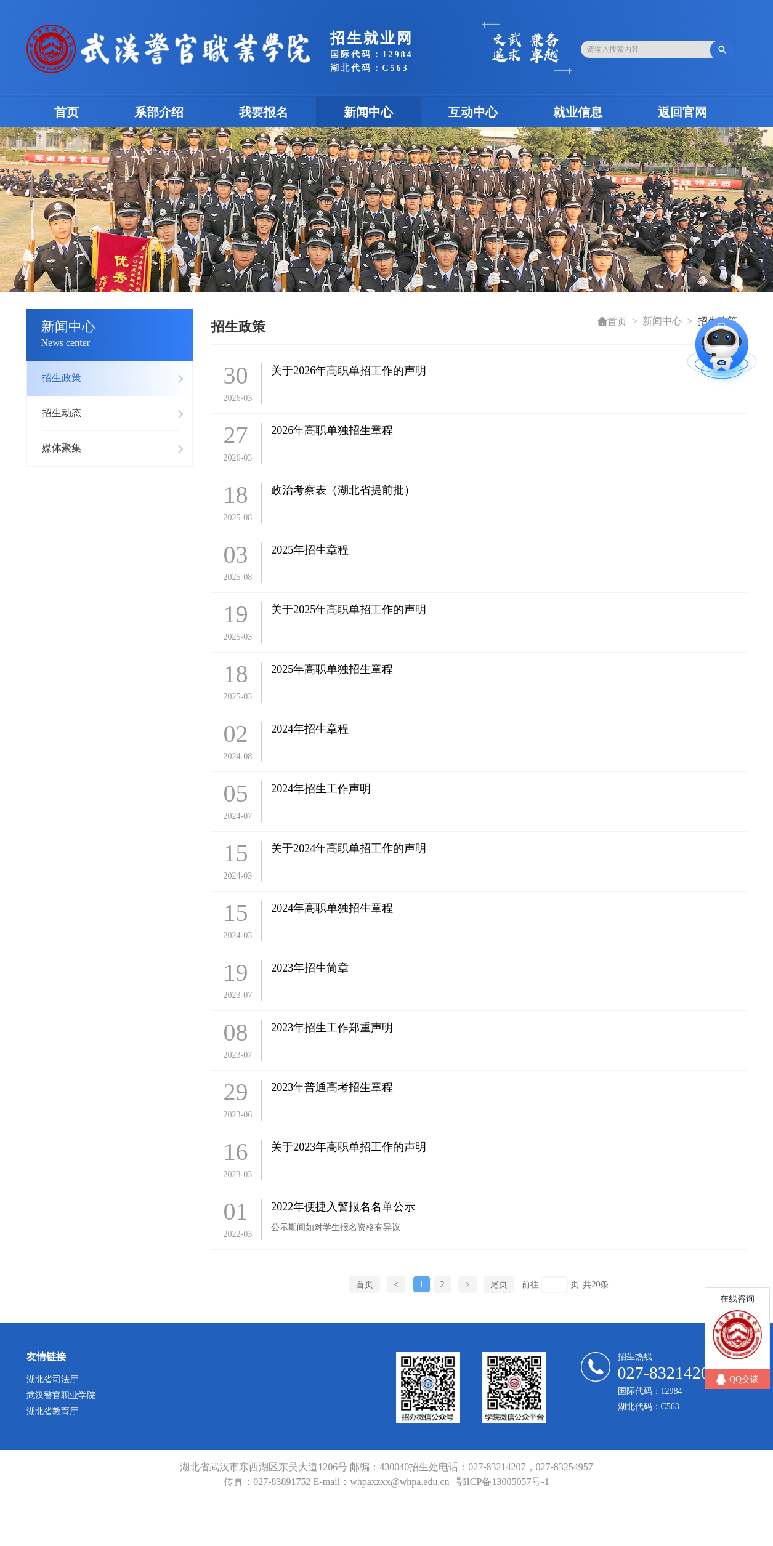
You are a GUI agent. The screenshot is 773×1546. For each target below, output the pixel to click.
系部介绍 (159, 112)
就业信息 (577, 112)
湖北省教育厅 (52, 1411)
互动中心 (473, 112)
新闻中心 (368, 112)
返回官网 (682, 112)
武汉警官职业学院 (60, 1395)
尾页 (499, 1284)
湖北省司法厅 (52, 1379)
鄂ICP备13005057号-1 (502, 1481)
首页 (80, 112)
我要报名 (263, 112)
